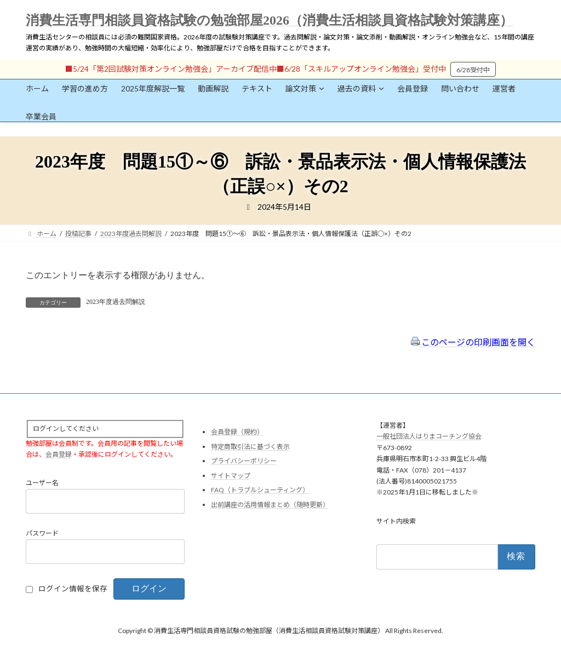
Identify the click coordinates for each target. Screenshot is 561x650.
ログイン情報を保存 (72, 589)
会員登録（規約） (237, 432)
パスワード (42, 534)
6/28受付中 (473, 70)
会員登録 (58, 454)
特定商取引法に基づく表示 (250, 446)
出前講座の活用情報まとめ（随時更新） (270, 505)
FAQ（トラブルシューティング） (260, 490)
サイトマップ (230, 475)
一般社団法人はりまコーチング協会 (429, 437)
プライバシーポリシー (244, 461)
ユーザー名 (42, 483)
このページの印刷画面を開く (473, 342)
